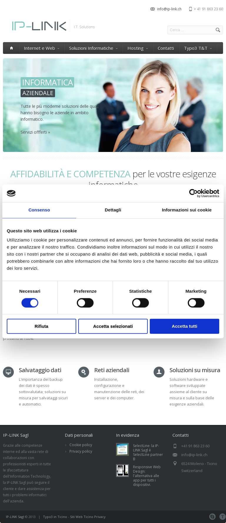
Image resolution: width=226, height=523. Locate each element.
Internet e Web (41, 48)
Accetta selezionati (113, 326)
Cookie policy (80, 444)
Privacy (100, 516)
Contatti (166, 48)
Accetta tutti (184, 326)
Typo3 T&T (198, 48)
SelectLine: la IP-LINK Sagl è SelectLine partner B (148, 452)
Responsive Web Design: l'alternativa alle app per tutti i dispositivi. (147, 475)
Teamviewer (222, 516)
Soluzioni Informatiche (93, 48)
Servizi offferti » (35, 132)
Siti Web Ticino (81, 516)
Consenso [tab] (39, 209)
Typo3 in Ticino (55, 516)
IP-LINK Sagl (15, 516)
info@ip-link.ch (169, 8)
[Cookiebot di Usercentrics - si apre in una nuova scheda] (193, 193)
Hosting (137, 48)
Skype (212, 516)
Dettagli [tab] (113, 209)
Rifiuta (41, 326)
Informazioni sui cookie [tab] (187, 209)
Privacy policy (80, 451)
